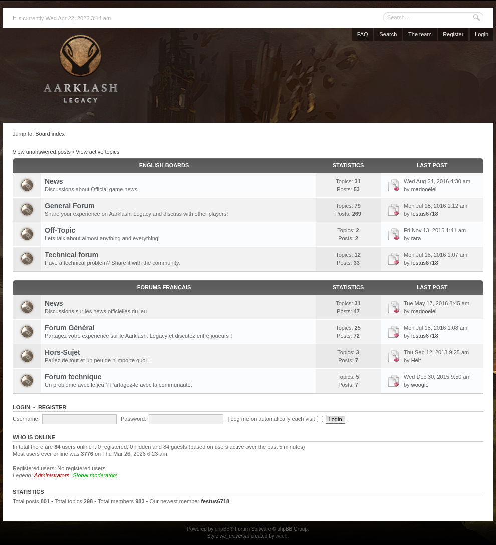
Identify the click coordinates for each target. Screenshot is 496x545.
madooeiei (424, 189)
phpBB (222, 529)
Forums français (164, 287)
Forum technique (73, 377)
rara (416, 238)
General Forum (70, 206)
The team (419, 34)
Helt (416, 360)
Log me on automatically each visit (276, 419)
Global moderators (95, 475)
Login (481, 34)
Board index (50, 134)
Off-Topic (60, 230)
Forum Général (70, 328)
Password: (133, 419)
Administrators (51, 475)
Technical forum (71, 255)
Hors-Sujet (62, 352)
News (54, 181)
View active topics (97, 152)
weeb (281, 536)
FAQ (362, 34)
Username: (26, 419)
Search (388, 34)
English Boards (164, 165)
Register (453, 34)
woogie (420, 385)
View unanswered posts (42, 152)
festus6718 (424, 214)
